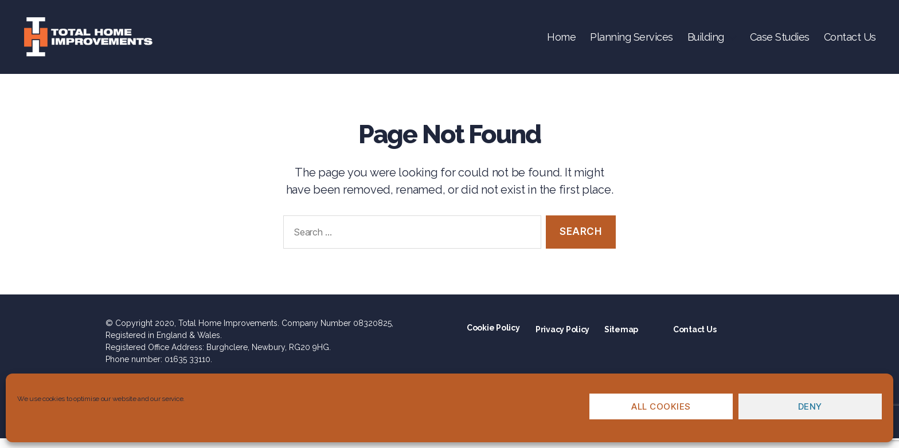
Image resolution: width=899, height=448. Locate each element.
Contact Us (850, 42)
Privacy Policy (562, 339)
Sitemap (621, 339)
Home (561, 42)
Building (705, 42)
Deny (810, 406)
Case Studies (780, 42)
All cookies (661, 406)
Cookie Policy (493, 337)
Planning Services (631, 42)
